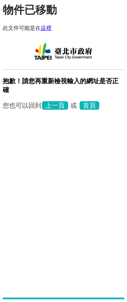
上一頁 (55, 105)
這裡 (46, 28)
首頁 (89, 105)
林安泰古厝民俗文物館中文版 (63, 54)
